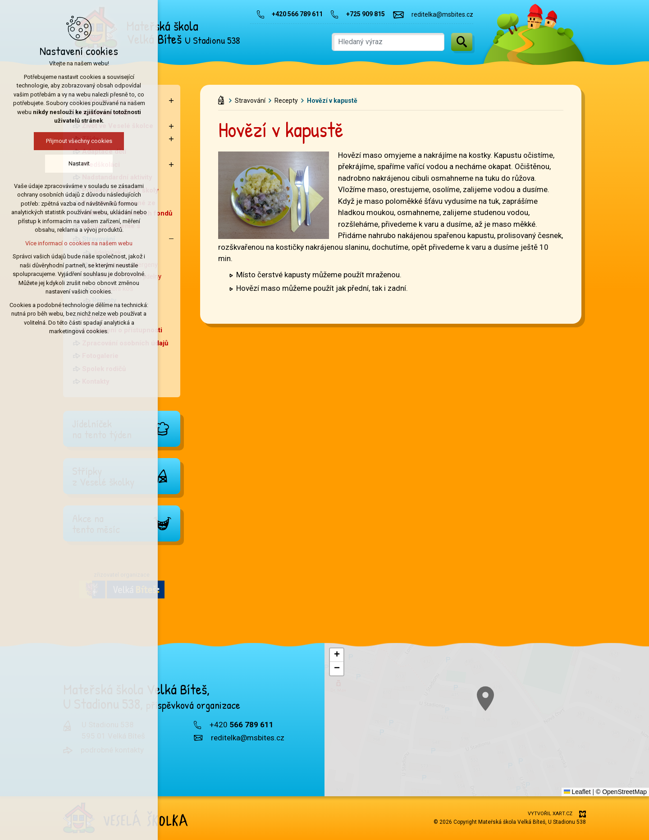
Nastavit (41, 163)
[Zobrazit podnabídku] (171, 100)
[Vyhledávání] (461, 42)
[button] (336, 655)
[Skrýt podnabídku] (171, 239)
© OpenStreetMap (621, 791)
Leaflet (577, 791)
